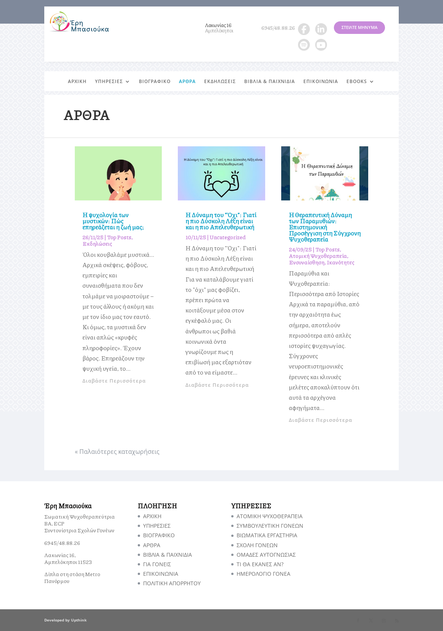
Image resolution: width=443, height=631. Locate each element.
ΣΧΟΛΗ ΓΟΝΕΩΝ (257, 545)
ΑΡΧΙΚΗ (77, 82)
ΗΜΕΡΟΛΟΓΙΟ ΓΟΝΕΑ (263, 573)
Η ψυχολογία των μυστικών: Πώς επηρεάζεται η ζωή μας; (113, 220)
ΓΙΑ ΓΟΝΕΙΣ (157, 564)
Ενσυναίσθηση (306, 262)
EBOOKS (356, 82)
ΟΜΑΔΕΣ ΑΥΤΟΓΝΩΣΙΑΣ (266, 554)
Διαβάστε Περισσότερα (114, 380)
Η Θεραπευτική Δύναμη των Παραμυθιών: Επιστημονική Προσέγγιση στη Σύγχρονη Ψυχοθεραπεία (325, 226)
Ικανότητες (340, 262)
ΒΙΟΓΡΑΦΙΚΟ (155, 82)
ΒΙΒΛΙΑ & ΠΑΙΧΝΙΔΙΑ (269, 82)
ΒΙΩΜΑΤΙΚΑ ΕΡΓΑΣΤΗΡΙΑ (267, 535)
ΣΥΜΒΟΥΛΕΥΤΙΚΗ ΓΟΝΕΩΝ (270, 525)
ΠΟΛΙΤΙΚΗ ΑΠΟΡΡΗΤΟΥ (172, 583)
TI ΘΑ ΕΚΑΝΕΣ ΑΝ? (260, 564)
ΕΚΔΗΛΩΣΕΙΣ (220, 82)
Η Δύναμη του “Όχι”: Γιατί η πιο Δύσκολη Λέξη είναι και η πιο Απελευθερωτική (220, 220)
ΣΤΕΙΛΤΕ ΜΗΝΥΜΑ (359, 27)
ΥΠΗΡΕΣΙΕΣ (109, 82)
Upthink (79, 620)
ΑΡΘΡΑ (187, 82)
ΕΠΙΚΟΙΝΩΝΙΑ (320, 82)
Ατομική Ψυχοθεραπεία (318, 255)
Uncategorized (227, 237)
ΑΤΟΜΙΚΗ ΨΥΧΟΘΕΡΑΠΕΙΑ (270, 516)
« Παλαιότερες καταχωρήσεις (117, 451)
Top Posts (119, 237)
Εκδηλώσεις (97, 243)
